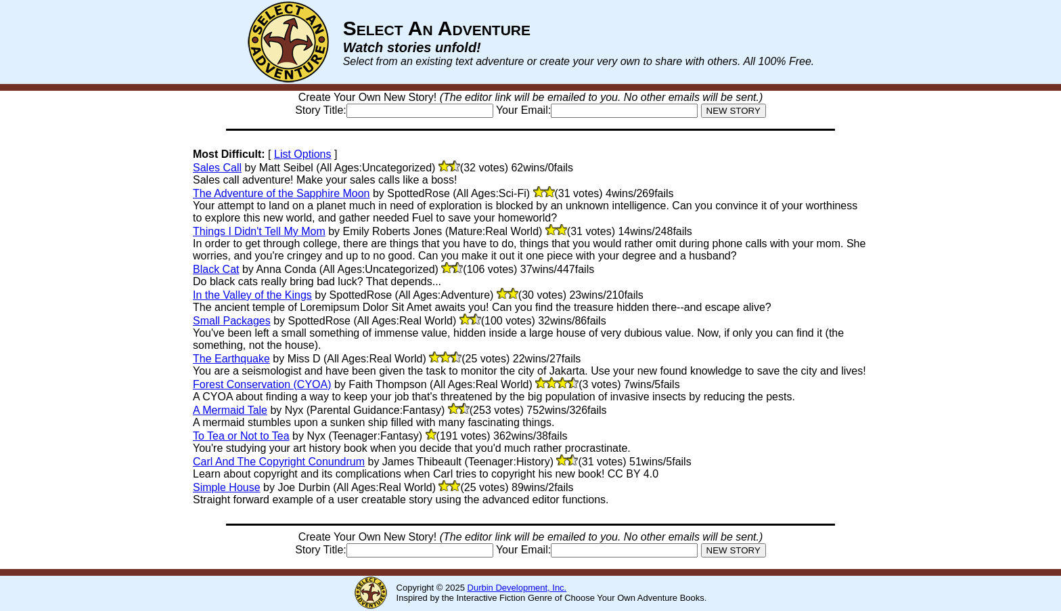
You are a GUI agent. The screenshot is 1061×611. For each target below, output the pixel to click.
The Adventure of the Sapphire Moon (281, 193)
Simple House (227, 487)
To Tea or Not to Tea (241, 436)
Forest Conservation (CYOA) (262, 384)
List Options (302, 154)
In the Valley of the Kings (252, 295)
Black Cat (216, 269)
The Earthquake (231, 358)
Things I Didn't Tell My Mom (259, 231)
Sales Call (217, 167)
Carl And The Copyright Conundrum (279, 461)
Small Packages (232, 320)
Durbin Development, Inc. (517, 588)
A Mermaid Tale (230, 410)
